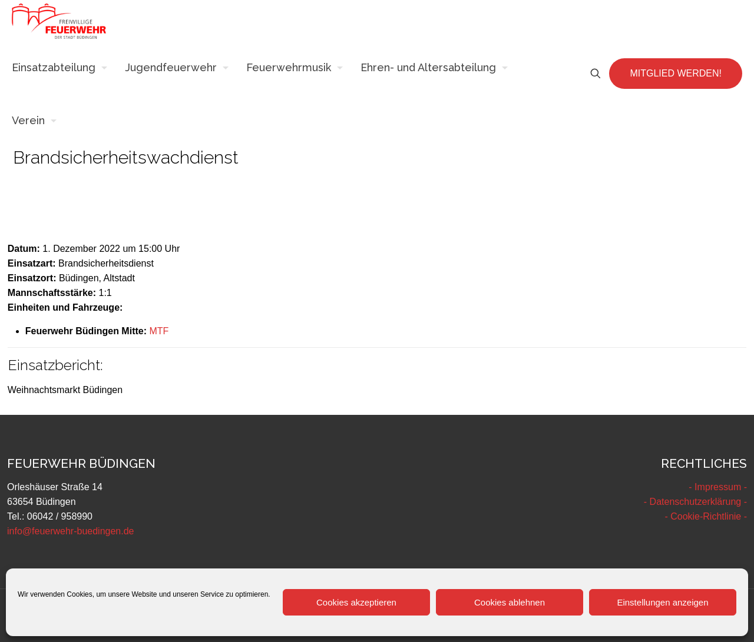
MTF (158, 331)
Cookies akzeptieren (356, 602)
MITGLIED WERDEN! (676, 73)
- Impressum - (718, 487)
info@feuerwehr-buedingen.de (70, 531)
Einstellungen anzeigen (662, 602)
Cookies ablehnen (509, 602)
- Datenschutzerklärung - (695, 502)
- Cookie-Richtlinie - (705, 516)
